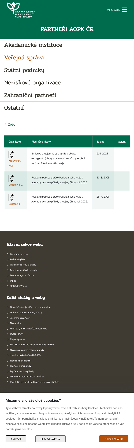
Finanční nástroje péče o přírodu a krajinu (30, 307)
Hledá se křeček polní (20, 360)
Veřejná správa (24, 57)
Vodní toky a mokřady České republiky (28, 328)
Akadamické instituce (33, 45)
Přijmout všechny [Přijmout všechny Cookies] (114, 439)
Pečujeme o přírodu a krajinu (24, 270)
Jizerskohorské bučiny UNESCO (25, 355)
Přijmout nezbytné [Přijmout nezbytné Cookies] (50, 439)
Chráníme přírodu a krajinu (23, 264)
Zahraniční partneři (30, 95)
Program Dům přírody (20, 365)
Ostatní (14, 107)
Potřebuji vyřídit (17, 259)
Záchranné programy (20, 317)
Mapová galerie (17, 339)
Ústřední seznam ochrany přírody (26, 312)
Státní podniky (24, 70)
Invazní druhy (16, 333)
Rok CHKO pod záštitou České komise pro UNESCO (34, 382)
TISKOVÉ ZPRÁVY (18, 286)
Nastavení (16, 439)
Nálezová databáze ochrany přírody (27, 350)
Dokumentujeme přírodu (22, 275)
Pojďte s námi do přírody (22, 371)
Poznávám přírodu (19, 254)
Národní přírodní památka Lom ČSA (27, 376)
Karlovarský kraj (15, 160)
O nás (13, 280)
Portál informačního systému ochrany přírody (32, 344)
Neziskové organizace (32, 82)
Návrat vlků (15, 323)
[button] (117, 10)
